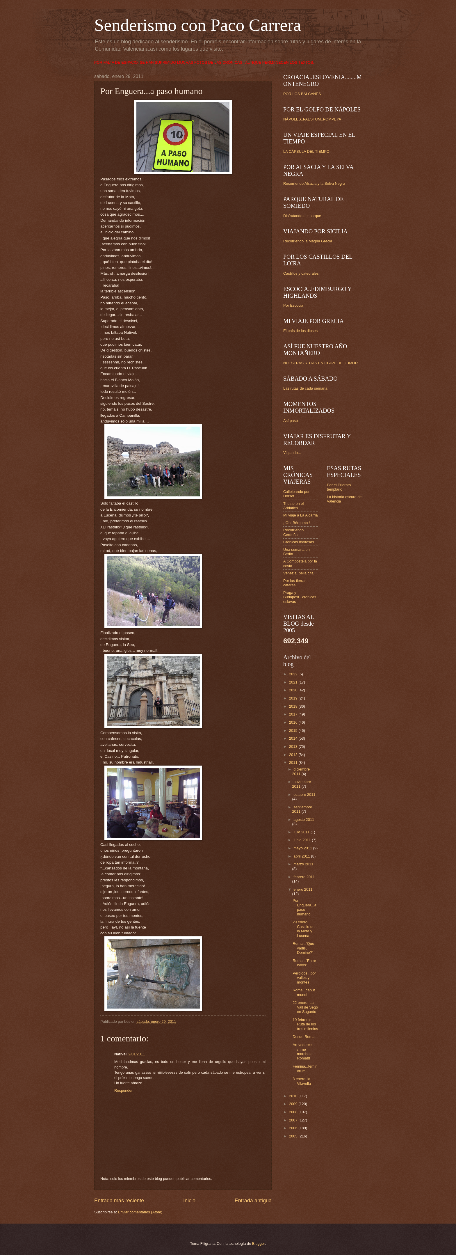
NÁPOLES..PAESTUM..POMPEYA (312, 119)
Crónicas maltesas (298, 542)
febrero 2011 (304, 877)
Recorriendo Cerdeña (293, 532)
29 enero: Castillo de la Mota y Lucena (303, 929)
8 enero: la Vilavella (302, 1081)
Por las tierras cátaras (294, 582)
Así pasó (290, 420)
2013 (293, 746)
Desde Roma (303, 1036)
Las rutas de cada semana (305, 388)
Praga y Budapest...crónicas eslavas (299, 597)
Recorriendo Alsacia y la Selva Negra (314, 183)
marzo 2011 (303, 864)
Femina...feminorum (305, 1068)
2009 (293, 1104)
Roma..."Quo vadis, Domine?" (303, 948)
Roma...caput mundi (304, 992)
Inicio (189, 1200)
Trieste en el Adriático (293, 505)
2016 (293, 722)
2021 (293, 682)
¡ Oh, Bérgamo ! (296, 523)
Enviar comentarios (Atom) (140, 1212)
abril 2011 (302, 856)
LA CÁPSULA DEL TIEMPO (306, 151)
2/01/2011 (136, 1054)
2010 (293, 1096)
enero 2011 (302, 889)
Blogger (258, 1243)
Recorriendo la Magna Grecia (307, 241)
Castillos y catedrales (301, 273)
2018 (293, 706)
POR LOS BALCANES (302, 94)
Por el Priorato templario (339, 487)
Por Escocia (293, 305)
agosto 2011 (303, 819)
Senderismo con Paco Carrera (197, 25)
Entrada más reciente (119, 1200)
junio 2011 (302, 840)
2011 (293, 762)
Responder (123, 1090)
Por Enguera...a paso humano (304, 907)
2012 (293, 754)
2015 (293, 730)
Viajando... (292, 452)
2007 (293, 1120)
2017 (293, 714)
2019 (293, 698)
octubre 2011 (304, 794)
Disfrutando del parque (302, 216)
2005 (293, 1136)
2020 (293, 690)
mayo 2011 (303, 848)
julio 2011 (302, 832)
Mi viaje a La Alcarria (300, 515)
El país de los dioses (300, 331)
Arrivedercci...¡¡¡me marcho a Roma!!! (304, 1051)
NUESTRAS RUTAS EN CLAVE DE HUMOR (320, 363)
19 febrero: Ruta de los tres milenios (305, 1024)
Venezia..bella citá (298, 573)
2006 (293, 1128)
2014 (293, 738)
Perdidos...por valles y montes (304, 977)
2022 (293, 674)
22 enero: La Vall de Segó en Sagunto (305, 1007)
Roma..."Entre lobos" (304, 962)
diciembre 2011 (301, 771)
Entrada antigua (253, 1200)
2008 (293, 1112)
